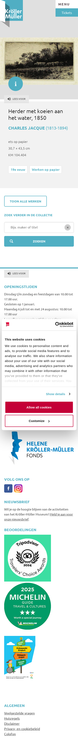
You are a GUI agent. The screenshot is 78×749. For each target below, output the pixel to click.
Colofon (10, 734)
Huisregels (12, 718)
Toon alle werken (25, 201)
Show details (55, 394)
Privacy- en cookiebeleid (22, 729)
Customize (39, 421)
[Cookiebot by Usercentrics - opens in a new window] (55, 324)
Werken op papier (45, 169)
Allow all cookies (39, 407)
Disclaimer (12, 723)
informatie (13, 81)
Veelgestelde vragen (19, 713)
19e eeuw (18, 169)
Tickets (67, 12)
